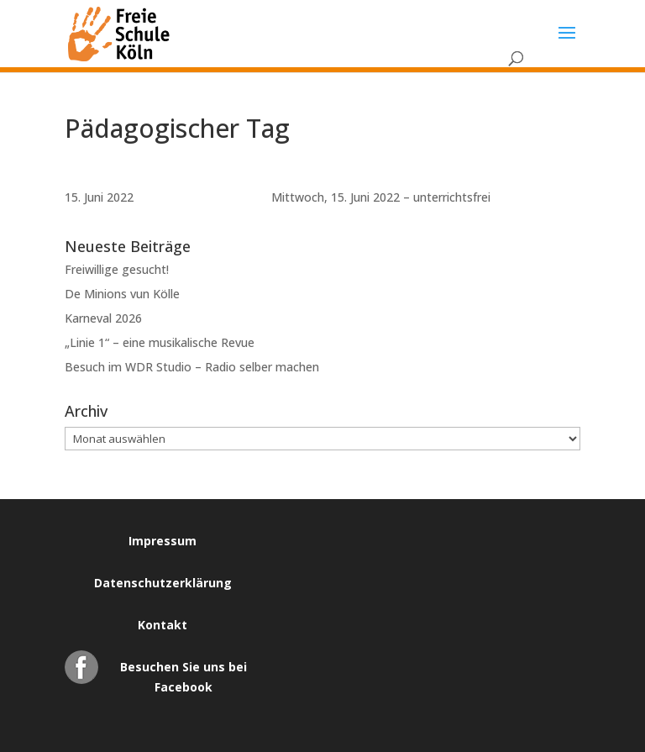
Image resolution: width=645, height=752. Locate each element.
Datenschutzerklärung (163, 583)
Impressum (162, 541)
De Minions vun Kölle (122, 294)
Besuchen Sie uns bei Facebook (183, 671)
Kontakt (162, 625)
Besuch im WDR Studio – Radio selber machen (192, 367)
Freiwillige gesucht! (117, 269)
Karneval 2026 (103, 318)
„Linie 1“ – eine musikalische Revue (159, 342)
